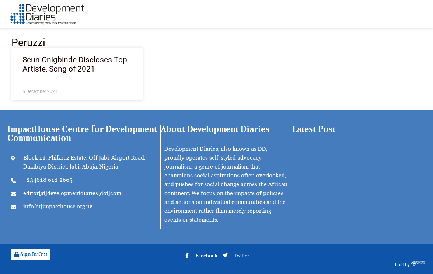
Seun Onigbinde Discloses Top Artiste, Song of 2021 (74, 64)
